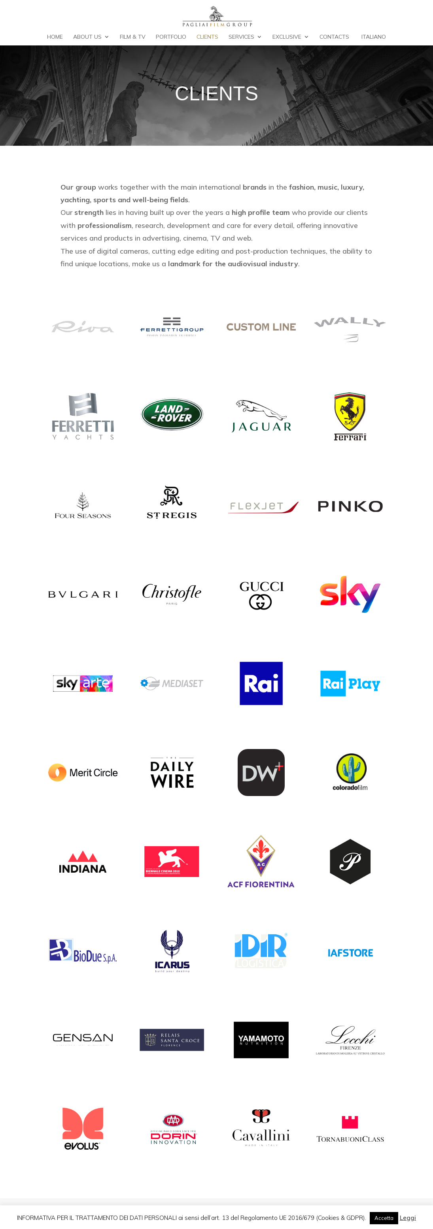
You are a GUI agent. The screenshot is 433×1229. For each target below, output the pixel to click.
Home (55, 37)
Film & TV (133, 37)
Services (241, 37)
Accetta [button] (383, 1218)
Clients (207, 37)
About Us (87, 37)
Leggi (408, 1217)
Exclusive (286, 37)
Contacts (334, 37)
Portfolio (171, 37)
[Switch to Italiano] (372, 39)
